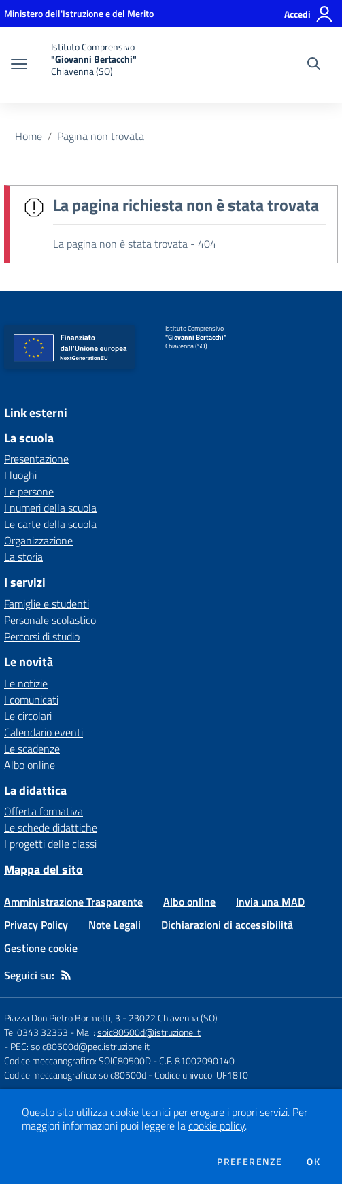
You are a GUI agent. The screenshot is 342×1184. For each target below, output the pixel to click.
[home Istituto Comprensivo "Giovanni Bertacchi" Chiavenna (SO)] (89, 65)
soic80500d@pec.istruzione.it (90, 1046)
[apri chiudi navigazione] (19, 65)
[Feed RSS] (66, 975)
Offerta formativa (43, 811)
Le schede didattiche (50, 827)
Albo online (29, 765)
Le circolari (28, 716)
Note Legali (114, 925)
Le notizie (26, 683)
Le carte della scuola (50, 524)
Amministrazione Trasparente (73, 901)
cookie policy (216, 1125)
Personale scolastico (50, 620)
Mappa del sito (43, 869)
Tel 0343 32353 (36, 1032)
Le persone (29, 491)
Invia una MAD (270, 901)
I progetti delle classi (50, 844)
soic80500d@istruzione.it (149, 1032)
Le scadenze (32, 748)
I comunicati (31, 699)
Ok (313, 1161)
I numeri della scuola (50, 507)
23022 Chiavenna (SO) (173, 1017)
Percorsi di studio (42, 636)
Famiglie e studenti (46, 603)
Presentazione (36, 458)
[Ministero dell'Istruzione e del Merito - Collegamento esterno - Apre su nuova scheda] (79, 13)
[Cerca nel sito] (313, 65)
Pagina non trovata (100, 136)
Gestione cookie (41, 948)
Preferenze (249, 1161)
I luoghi (20, 475)
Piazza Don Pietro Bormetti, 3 (62, 1017)
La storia (23, 556)
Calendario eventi (43, 732)
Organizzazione (38, 540)
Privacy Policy (36, 925)
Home (28, 136)
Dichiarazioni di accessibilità (227, 925)
